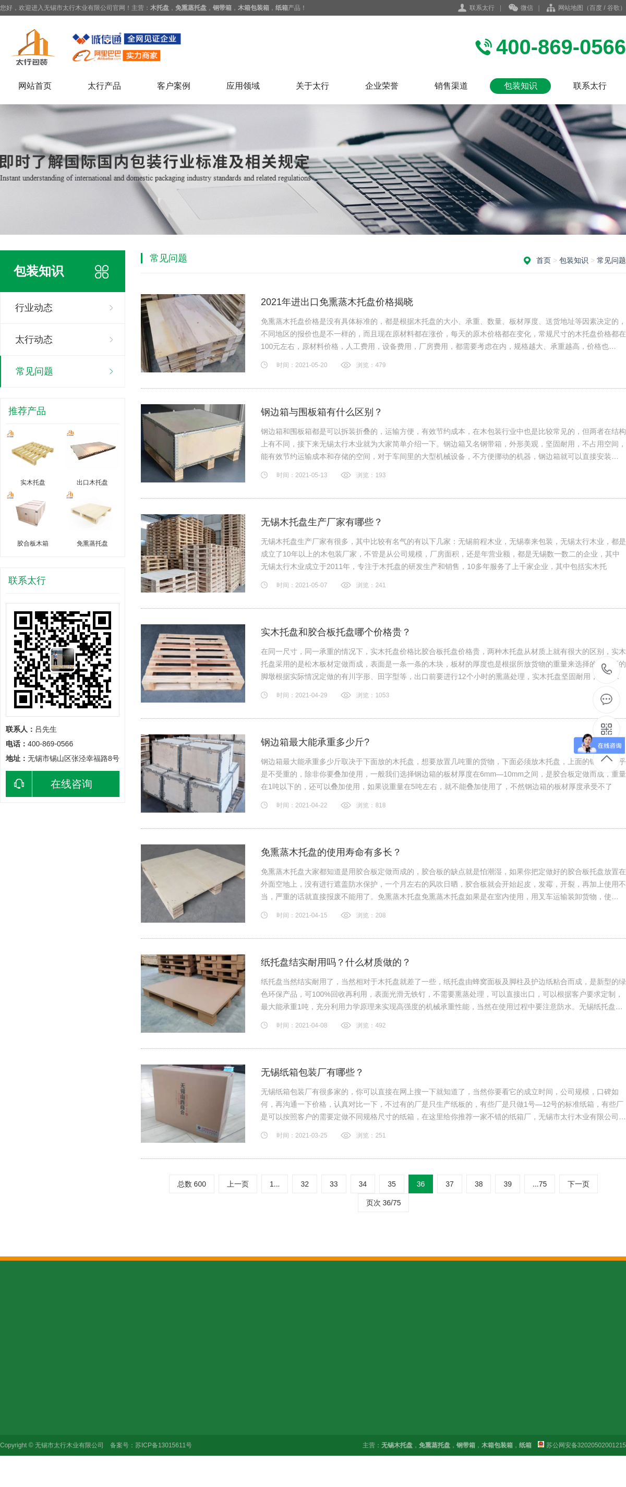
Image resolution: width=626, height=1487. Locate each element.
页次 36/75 (383, 1203)
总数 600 (191, 1184)
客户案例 (173, 85)
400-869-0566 (607, 670)
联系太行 (482, 7)
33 (334, 1184)
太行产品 (104, 85)
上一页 (238, 1184)
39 (507, 1184)
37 (450, 1184)
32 (304, 1184)
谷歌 (613, 7)
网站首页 (35, 85)
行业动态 (34, 308)
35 (392, 1184)
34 (363, 1184)
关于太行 (312, 85)
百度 (595, 7)
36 (421, 1184)
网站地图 (570, 7)
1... (275, 1184)
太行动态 (34, 339)
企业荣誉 (382, 85)
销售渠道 (451, 85)
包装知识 (520, 85)
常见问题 (34, 371)
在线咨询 (49, 784)
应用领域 (243, 85)
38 (479, 1184)
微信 (521, 8)
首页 (543, 260)
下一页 (578, 1184)
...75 (540, 1184)
